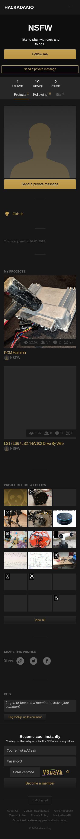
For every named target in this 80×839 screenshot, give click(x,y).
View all (40, 620)
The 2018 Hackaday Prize (7, 577)
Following (42, 94)
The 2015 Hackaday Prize (7, 534)
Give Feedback (63, 810)
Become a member (40, 783)
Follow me (40, 54)
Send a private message (40, 69)
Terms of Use (17, 815)
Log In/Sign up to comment (25, 717)
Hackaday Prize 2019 (31, 492)
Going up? (39, 800)
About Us (12, 810)
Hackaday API (62, 815)
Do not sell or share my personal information (40, 820)
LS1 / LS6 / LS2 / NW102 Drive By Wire (34, 443)
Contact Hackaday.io (36, 810)
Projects (21, 94)
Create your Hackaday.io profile (24, 741)
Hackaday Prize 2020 (56, 534)
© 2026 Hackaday (40, 828)
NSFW (12, 358)
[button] (71, 7)
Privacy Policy (39, 815)
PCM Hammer (15, 353)
